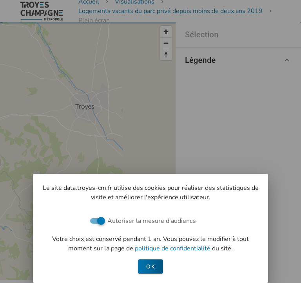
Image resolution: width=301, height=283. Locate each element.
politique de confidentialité (173, 248)
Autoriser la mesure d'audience (151, 221)
